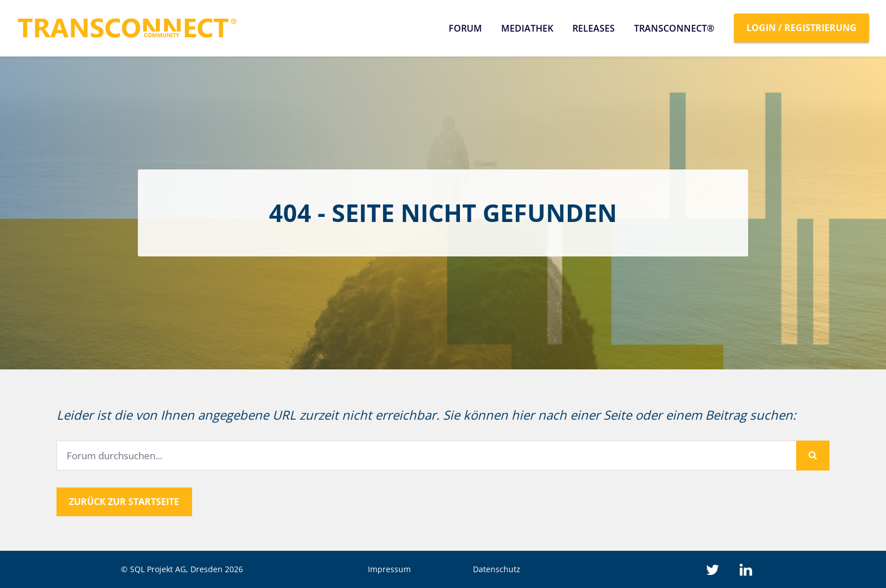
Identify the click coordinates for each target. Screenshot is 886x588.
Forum (465, 28)
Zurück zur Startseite (124, 501)
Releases (593, 28)
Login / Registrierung (801, 27)
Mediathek (527, 28)
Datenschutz (496, 569)
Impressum (389, 569)
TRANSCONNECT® (674, 28)
